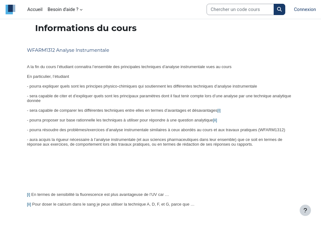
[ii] (215, 120)
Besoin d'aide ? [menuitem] (63, 9)
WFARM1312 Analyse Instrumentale (68, 50)
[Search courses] (240, 9)
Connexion (305, 9)
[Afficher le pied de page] (305, 210)
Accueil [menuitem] (35, 9)
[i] (219, 110)
